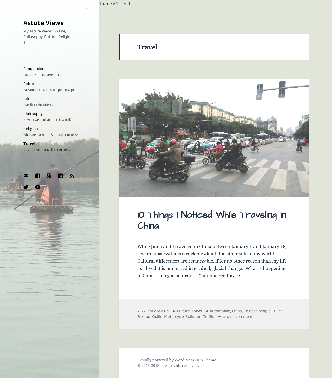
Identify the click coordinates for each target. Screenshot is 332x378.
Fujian (277, 310)
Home (105, 3)
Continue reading (220, 276)
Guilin (157, 316)
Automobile (220, 310)
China (237, 310)
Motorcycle (174, 316)
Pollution (193, 316)
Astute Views (43, 22)
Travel (51, 146)
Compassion (51, 71)
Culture (51, 86)
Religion (51, 131)
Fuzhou (143, 316)
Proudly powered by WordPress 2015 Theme (176, 360)
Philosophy (51, 116)
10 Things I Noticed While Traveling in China (211, 221)
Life (51, 101)
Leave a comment (237, 316)
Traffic (208, 316)
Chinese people (257, 310)
